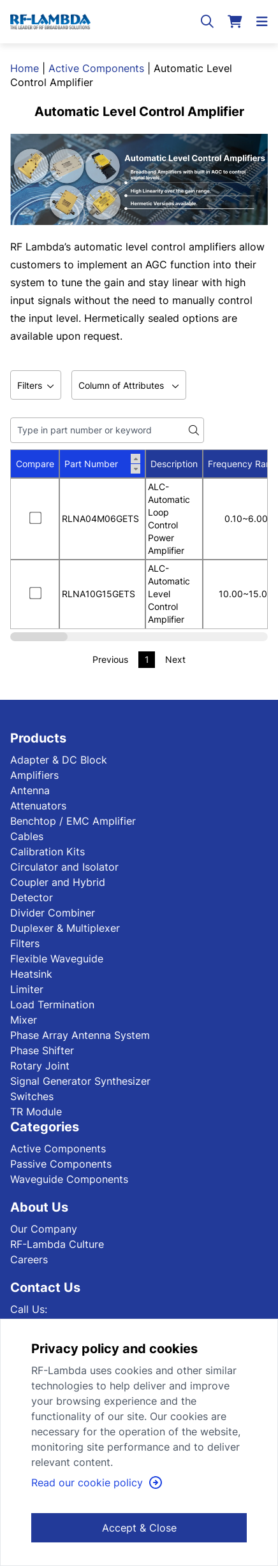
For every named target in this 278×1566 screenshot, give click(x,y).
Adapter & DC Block (58, 759)
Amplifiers (34, 775)
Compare (35, 463)
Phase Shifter (42, 1050)
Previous (110, 659)
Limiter (26, 989)
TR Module (36, 1111)
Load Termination (52, 1004)
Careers (29, 1259)
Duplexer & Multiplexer (65, 928)
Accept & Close (139, 1527)
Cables (26, 836)
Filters (25, 943)
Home (24, 68)
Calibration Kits (47, 851)
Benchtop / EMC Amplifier (73, 821)
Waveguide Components (69, 1179)
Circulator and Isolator (64, 866)
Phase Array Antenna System (80, 1035)
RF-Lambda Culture (57, 1244)
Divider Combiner (52, 912)
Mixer (23, 1019)
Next (175, 659)
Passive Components (61, 1163)
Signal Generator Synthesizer (80, 1081)
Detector (31, 897)
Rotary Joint (40, 1065)
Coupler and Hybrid (57, 882)
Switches (32, 1096)
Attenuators (38, 805)
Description (174, 463)
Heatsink (31, 974)
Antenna (30, 790)
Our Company (43, 1228)
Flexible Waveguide (56, 958)
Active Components (96, 68)
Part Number (102, 464)
